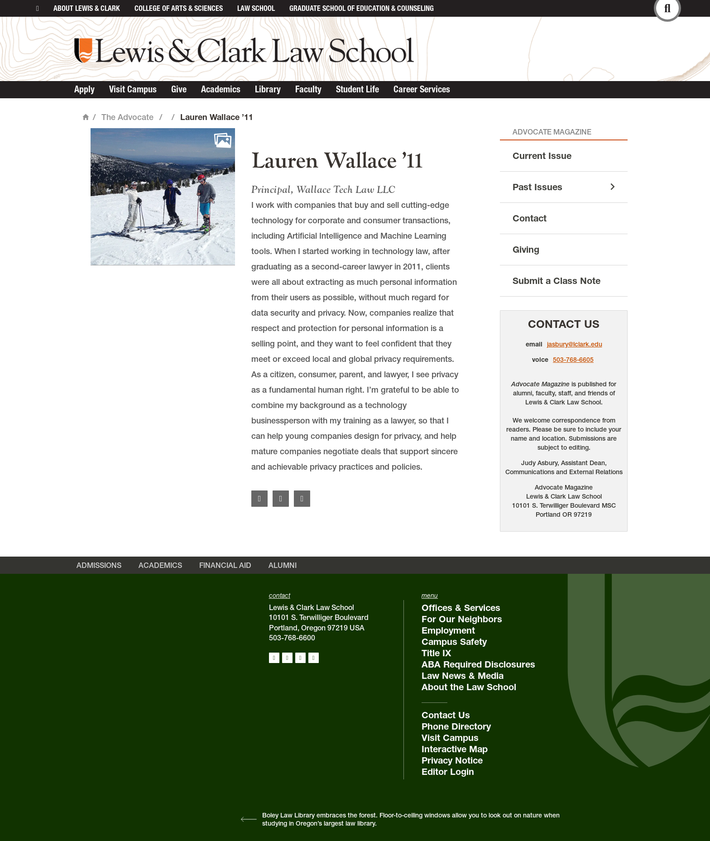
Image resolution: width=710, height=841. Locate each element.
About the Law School (469, 687)
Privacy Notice (452, 760)
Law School (256, 8)
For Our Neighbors (462, 619)
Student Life (357, 89)
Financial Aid (225, 565)
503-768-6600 (292, 637)
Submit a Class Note (556, 280)
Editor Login (448, 771)
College (178, 8)
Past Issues (537, 187)
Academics (220, 89)
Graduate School (361, 8)
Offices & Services (461, 607)
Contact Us (564, 324)
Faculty (308, 89)
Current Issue (542, 155)
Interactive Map (455, 749)
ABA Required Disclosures (478, 664)
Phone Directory (456, 726)
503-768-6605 (573, 360)
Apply (84, 89)
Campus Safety (454, 641)
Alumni (283, 565)
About (86, 8)
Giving (526, 249)
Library (268, 89)
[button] (163, 200)
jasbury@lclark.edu (574, 344)
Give (179, 89)
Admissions (99, 565)
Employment (448, 630)
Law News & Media (463, 675)
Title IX (436, 653)
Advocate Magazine (552, 131)
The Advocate (127, 117)
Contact (530, 218)
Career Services (421, 89)
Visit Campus (133, 89)
